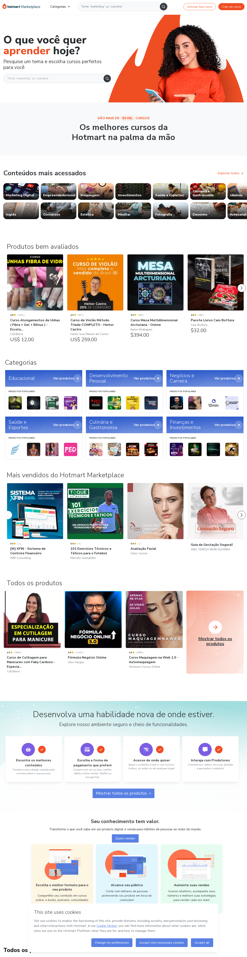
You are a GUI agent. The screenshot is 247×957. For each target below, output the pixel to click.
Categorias (60, 6)
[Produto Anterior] (8, 284)
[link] (21, 191)
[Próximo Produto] (241, 284)
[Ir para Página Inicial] (21, 6)
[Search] (163, 6)
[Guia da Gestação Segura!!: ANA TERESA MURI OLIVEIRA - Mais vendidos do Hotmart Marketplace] (215, 522)
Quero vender (125, 838)
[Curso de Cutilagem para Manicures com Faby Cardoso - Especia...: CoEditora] (32, 637)
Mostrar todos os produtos (123, 793)
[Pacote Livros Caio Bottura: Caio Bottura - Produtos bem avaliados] (215, 296)
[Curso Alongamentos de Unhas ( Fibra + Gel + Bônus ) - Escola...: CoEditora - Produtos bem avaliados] (35, 300)
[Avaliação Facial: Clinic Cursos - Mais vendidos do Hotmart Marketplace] (155, 524)
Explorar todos (230, 173)
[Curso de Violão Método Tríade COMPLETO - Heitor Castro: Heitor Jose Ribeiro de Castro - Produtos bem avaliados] (95, 300)
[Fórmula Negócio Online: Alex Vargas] (93, 633)
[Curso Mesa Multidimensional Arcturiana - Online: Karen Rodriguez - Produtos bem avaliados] (155, 298)
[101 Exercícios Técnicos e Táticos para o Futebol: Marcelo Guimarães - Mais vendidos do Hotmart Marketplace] (95, 527)
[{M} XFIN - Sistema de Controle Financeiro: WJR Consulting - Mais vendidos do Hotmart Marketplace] (35, 527)
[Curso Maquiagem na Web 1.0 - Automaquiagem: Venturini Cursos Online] (154, 635)
